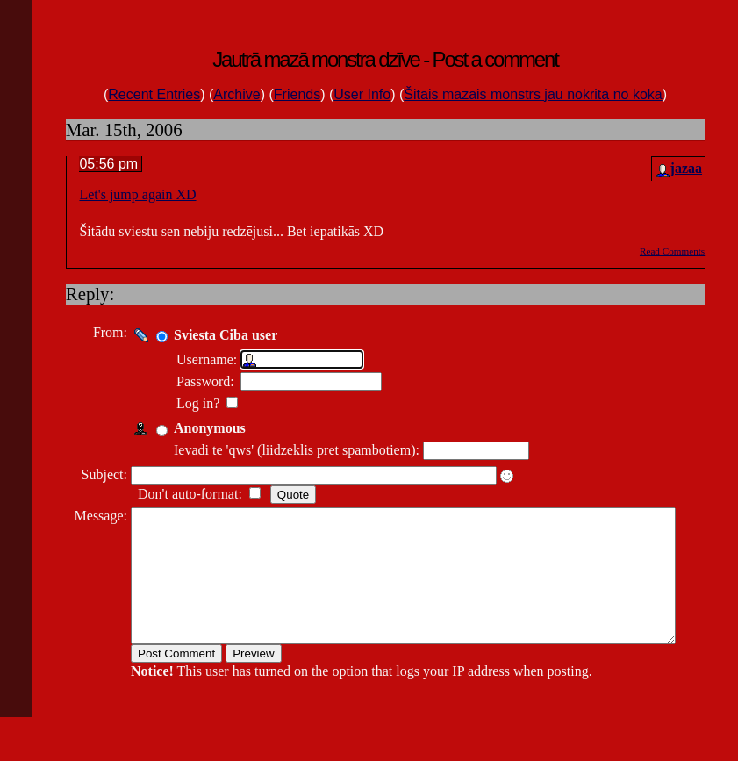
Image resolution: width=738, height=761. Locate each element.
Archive (236, 94)
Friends (297, 94)
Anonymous (204, 427)
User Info (361, 94)
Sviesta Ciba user (219, 334)
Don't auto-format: (186, 493)
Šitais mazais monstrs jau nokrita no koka (533, 94)
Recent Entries (154, 94)
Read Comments (672, 251)
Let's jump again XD (137, 194)
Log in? (193, 403)
